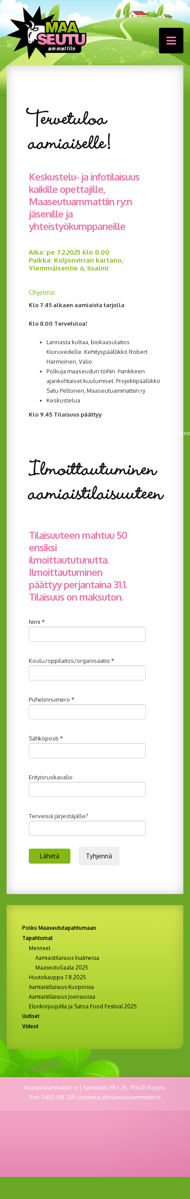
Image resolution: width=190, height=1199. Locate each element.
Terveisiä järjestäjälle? (58, 815)
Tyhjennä (99, 856)
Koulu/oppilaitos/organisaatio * (71, 660)
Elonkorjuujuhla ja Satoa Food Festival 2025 (83, 1007)
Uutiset (30, 1016)
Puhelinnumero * (51, 699)
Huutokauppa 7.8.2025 (57, 977)
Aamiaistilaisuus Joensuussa (62, 997)
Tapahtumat (37, 938)
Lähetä (49, 856)
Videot (30, 1026)
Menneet (39, 948)
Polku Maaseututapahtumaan (59, 928)
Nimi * (37, 621)
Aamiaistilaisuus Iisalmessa (67, 958)
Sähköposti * (46, 738)
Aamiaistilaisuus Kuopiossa (61, 987)
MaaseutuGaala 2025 (61, 968)
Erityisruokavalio (51, 777)
